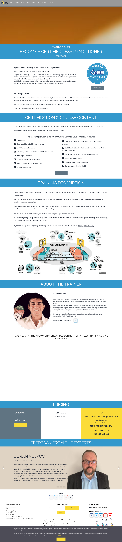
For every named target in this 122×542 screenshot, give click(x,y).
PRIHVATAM (61, 539)
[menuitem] (11, 3)
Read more (60, 512)
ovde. (59, 535)
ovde (53, 530)
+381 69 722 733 (69, 226)
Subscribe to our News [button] (71, 507)
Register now (20, 425)
